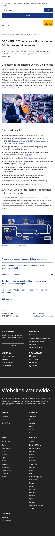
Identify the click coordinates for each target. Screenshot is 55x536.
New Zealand (6, 521)
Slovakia (32, 496)
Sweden (32, 502)
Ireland (31, 470)
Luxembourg (33, 477)
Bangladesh (6, 442)
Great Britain (33, 464)
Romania (32, 492)
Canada (32, 423)
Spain (31, 499)
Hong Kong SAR (7, 448)
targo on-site (36, 184)
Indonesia (5, 454)
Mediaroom (5, 359)
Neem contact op (7, 366)
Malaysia (5, 464)
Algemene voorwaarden (37, 341)
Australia (5, 518)
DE (43, 477)
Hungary (32, 467)
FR (37, 445)
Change (27, 15)
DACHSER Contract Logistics (14, 143)
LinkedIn (33, 359)
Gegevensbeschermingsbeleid (39, 338)
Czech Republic (34, 448)
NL (40, 445)
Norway (31, 483)
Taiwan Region (7, 470)
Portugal (32, 489)
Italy (30, 473)
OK (49, 10)
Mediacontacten (7, 362)
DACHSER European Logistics (14, 141)
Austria (31, 442)
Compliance (33, 344)
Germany (32, 461)
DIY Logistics (35, 34)
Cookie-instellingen (35, 347)
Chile (31, 426)
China (4, 445)
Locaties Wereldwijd (8, 356)
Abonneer (13, 345)
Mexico (31, 429)
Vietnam (4, 477)
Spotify (33, 366)
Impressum (33, 335)
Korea (4, 461)
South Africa (6, 423)
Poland (31, 486)
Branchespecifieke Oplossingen (18, 34)
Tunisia (4, 420)
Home (3, 34)
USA (30, 432)
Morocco (5, 417)
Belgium (32, 445)
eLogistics (28, 155)
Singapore (5, 467)
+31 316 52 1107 (39, 314)
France (31, 458)
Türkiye (31, 508)
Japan (4, 458)
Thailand (5, 473)
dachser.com (41, 404)
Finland (31, 454)
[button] (27, 259)
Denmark (32, 451)
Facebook (34, 356)
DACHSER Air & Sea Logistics (36, 141)
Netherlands (33, 480)
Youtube (33, 362)
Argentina (32, 417)
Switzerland (33, 505)
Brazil (31, 420)
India (3, 451)
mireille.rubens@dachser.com (43, 316)
